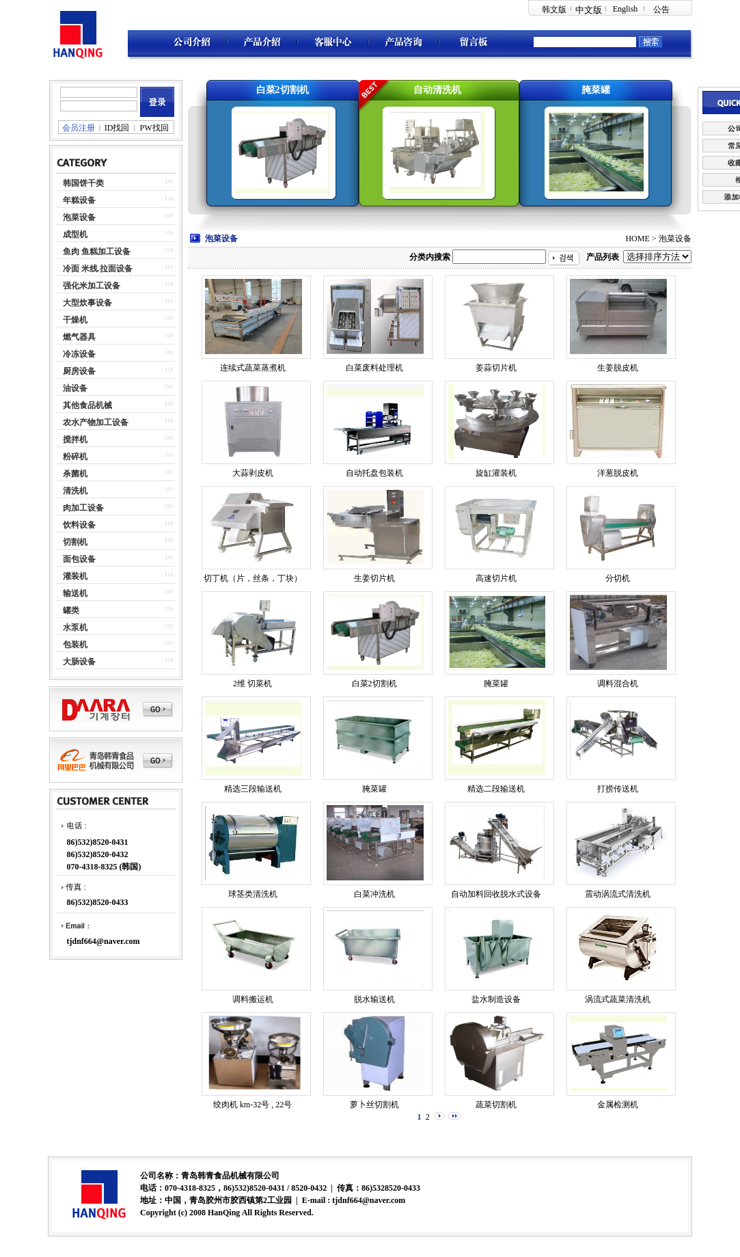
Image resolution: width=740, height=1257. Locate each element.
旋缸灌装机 (496, 473)
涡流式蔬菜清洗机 (617, 999)
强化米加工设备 (91, 285)
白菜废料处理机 (374, 368)
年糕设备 (79, 200)
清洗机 (75, 491)
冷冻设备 (79, 354)
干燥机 (75, 320)
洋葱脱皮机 (617, 473)
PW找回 (154, 128)
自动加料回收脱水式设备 (496, 894)
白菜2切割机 (282, 90)
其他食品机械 (87, 405)
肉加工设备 (83, 508)
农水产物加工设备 (95, 422)
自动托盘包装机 (374, 473)
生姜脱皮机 (617, 368)
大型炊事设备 (87, 303)
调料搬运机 (252, 999)
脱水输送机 (374, 999)
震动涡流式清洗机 (617, 894)
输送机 (75, 593)
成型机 (75, 234)
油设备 (75, 388)
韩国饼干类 (83, 183)
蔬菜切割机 (496, 1104)
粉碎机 (75, 456)
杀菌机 (75, 473)
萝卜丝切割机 (374, 1104)
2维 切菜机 (252, 683)
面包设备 (79, 559)
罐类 (71, 610)
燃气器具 (79, 337)
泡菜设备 (79, 217)
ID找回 (117, 128)
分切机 (617, 578)
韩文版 (554, 9)
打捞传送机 (617, 789)
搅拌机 (75, 439)
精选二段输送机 (496, 789)
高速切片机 (496, 578)
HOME (637, 238)
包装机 (75, 644)
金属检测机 (617, 1104)
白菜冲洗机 (374, 894)
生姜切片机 (374, 578)
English (625, 9)
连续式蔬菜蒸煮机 (253, 368)
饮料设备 (79, 525)
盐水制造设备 (496, 999)
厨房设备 (79, 371)
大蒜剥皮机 (252, 473)
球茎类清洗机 (252, 894)
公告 (661, 9)
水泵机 (75, 627)
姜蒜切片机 (496, 368)
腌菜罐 (595, 90)
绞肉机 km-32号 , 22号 (252, 1104)
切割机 (75, 542)
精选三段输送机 (253, 789)
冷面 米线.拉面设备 (98, 268)
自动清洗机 (437, 90)
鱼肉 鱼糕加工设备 (97, 251)
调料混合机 (617, 683)
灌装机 (75, 576)
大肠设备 (79, 661)
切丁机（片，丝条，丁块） (253, 578)
